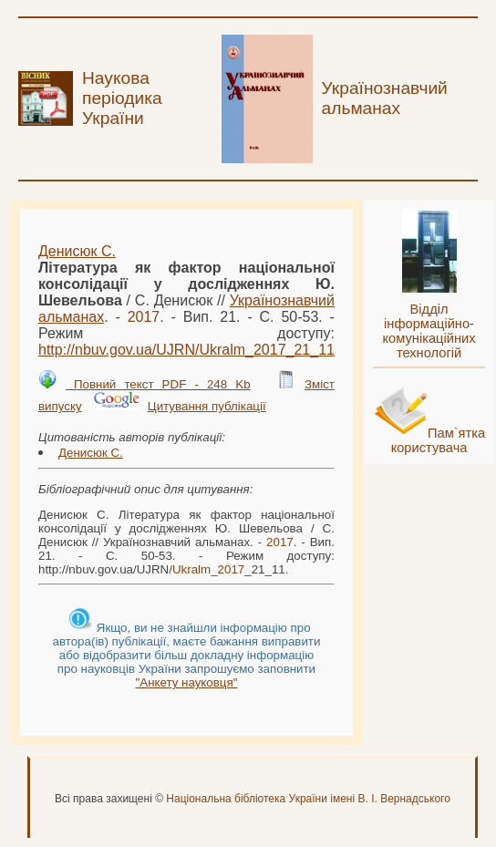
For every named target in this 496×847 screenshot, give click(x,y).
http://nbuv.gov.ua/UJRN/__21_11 (186, 349)
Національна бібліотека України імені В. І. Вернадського (308, 798)
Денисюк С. (77, 251)
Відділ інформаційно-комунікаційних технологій (429, 331)
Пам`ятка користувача (438, 440)
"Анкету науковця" (187, 682)
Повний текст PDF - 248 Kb (158, 384)
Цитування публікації (207, 406)
